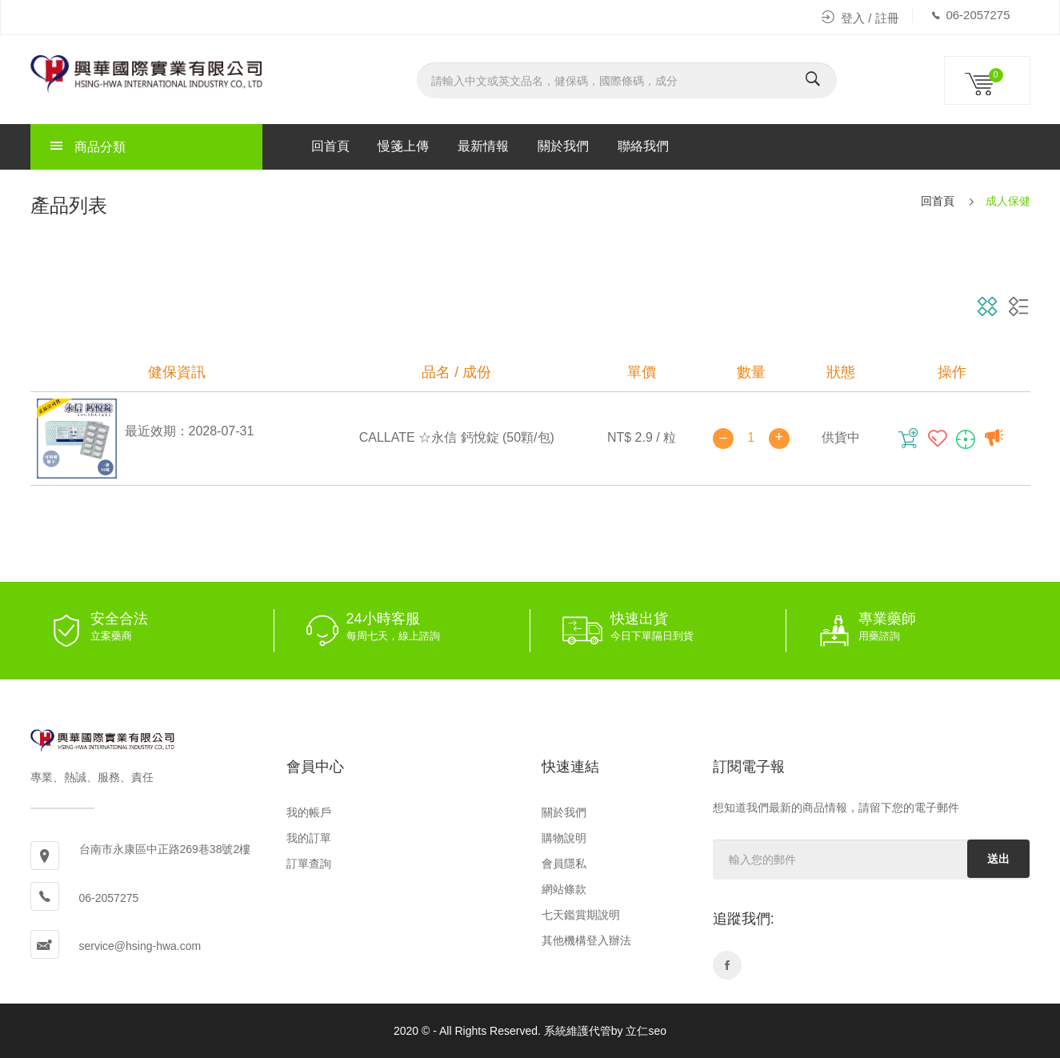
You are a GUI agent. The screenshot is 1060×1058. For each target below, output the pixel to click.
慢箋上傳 (403, 146)
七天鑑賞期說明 (581, 914)
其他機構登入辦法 (586, 940)
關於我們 (563, 146)
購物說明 (564, 838)
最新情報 (483, 146)
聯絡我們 (643, 146)
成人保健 (1008, 200)
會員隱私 (564, 863)
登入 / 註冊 (860, 18)
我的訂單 (308, 838)
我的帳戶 (308, 812)
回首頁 (330, 146)
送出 (998, 858)
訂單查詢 (308, 863)
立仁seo (646, 1030)
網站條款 (564, 889)
